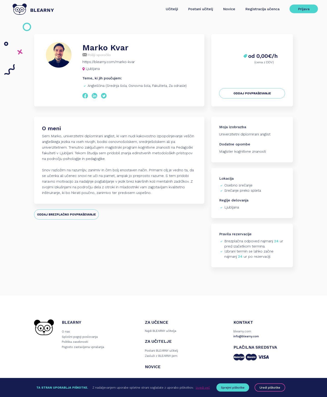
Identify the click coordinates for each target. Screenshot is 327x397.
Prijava (304, 9)
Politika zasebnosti (75, 341)
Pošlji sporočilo (96, 55)
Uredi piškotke (270, 387)
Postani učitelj (200, 9)
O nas (66, 331)
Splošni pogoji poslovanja (80, 336)
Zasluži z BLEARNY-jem (161, 356)
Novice (229, 9)
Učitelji (172, 9)
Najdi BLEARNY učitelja (160, 331)
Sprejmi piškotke (233, 387)
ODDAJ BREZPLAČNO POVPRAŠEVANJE (66, 214)
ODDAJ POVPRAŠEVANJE (252, 93)
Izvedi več (203, 387)
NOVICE (153, 366)
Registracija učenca (262, 9)
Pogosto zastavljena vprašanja (83, 347)
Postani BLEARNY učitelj (161, 350)
